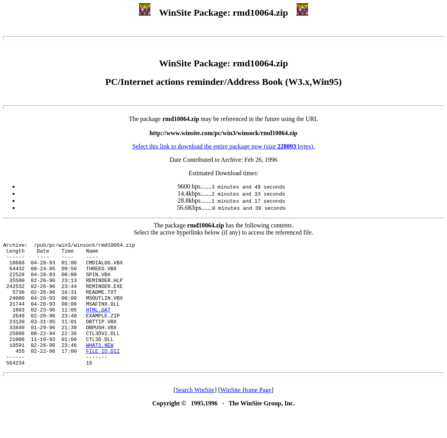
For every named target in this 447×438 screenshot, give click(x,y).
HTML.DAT (98, 323)
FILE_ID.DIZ (103, 373)
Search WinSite (195, 414)
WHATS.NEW (100, 366)
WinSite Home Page (245, 414)
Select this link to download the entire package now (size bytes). (223, 146)
